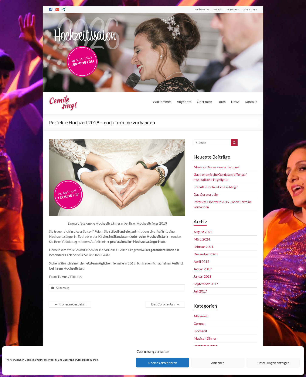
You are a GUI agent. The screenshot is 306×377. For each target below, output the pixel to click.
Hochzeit (200, 331)
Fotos (221, 102)
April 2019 (201, 261)
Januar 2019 (202, 269)
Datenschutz (249, 9)
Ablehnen (217, 363)
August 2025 (203, 232)
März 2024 (202, 239)
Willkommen (202, 9)
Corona (199, 323)
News (235, 102)
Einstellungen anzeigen (273, 363)
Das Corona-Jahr (165, 304)
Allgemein (62, 288)
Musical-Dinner (205, 338)
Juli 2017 (200, 291)
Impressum (232, 9)
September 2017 (206, 284)
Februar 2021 (203, 247)
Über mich (204, 102)
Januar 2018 (202, 276)
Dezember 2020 (205, 254)
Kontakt (218, 9)
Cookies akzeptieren (162, 363)
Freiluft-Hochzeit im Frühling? (216, 187)
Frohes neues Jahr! (70, 304)
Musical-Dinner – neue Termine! (217, 167)
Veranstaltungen (205, 346)
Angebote (184, 102)
